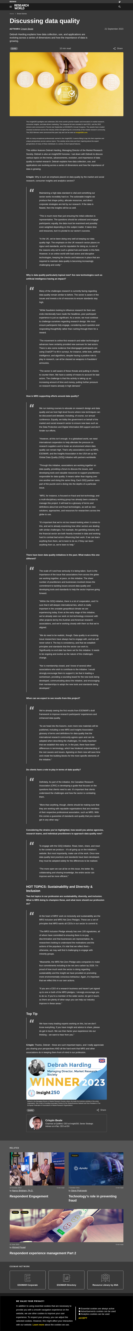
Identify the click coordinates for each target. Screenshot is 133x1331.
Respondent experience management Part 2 (43, 1253)
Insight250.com (81, 132)
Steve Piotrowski (79, 1190)
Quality (13, 48)
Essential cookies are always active (97, 1308)
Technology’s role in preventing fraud (93, 1198)
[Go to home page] (21, 6)
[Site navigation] (10, 6)
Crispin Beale (53, 1120)
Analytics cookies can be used (95, 1314)
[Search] (119, 6)
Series (15, 1212)
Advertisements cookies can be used (98, 1311)
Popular (16, 1155)
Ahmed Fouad (19, 1247)
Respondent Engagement (29, 1196)
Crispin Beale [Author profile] (27, 29)
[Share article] (117, 48)
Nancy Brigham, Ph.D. (22, 1190)
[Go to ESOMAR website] (13, 1)
